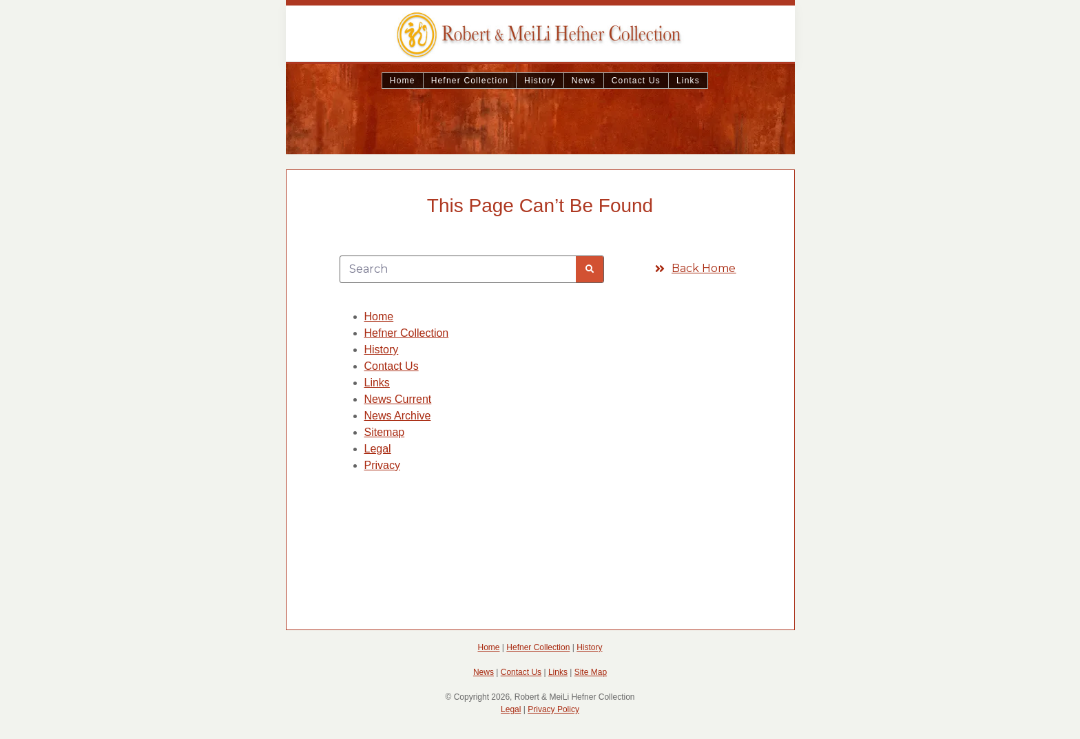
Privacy (382, 465)
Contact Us (636, 80)
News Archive (397, 415)
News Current (398, 399)
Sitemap (384, 432)
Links (688, 80)
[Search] (589, 269)
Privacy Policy (553, 709)
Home (402, 80)
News (584, 80)
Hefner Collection (469, 80)
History (540, 80)
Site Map (590, 672)
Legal (377, 449)
